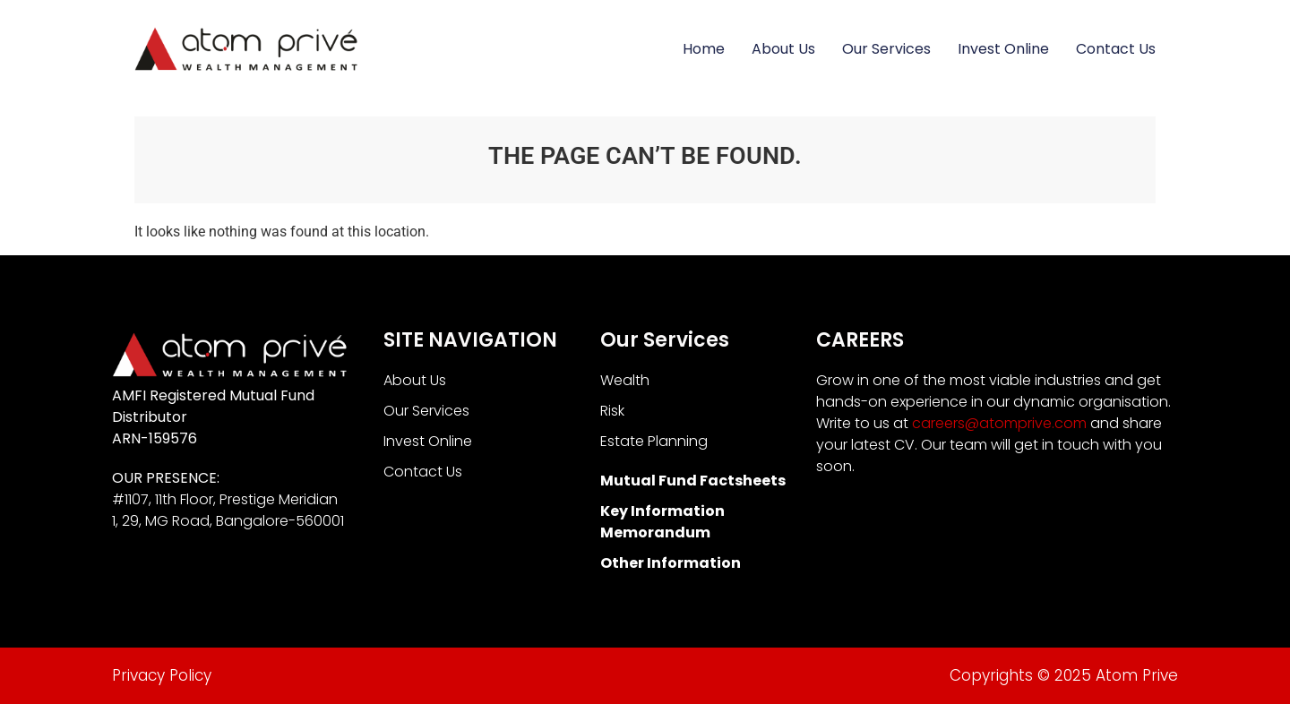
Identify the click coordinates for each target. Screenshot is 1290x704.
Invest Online (1003, 49)
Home (704, 49)
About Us (783, 49)
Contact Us (1116, 49)
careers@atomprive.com (999, 423)
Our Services (886, 49)
